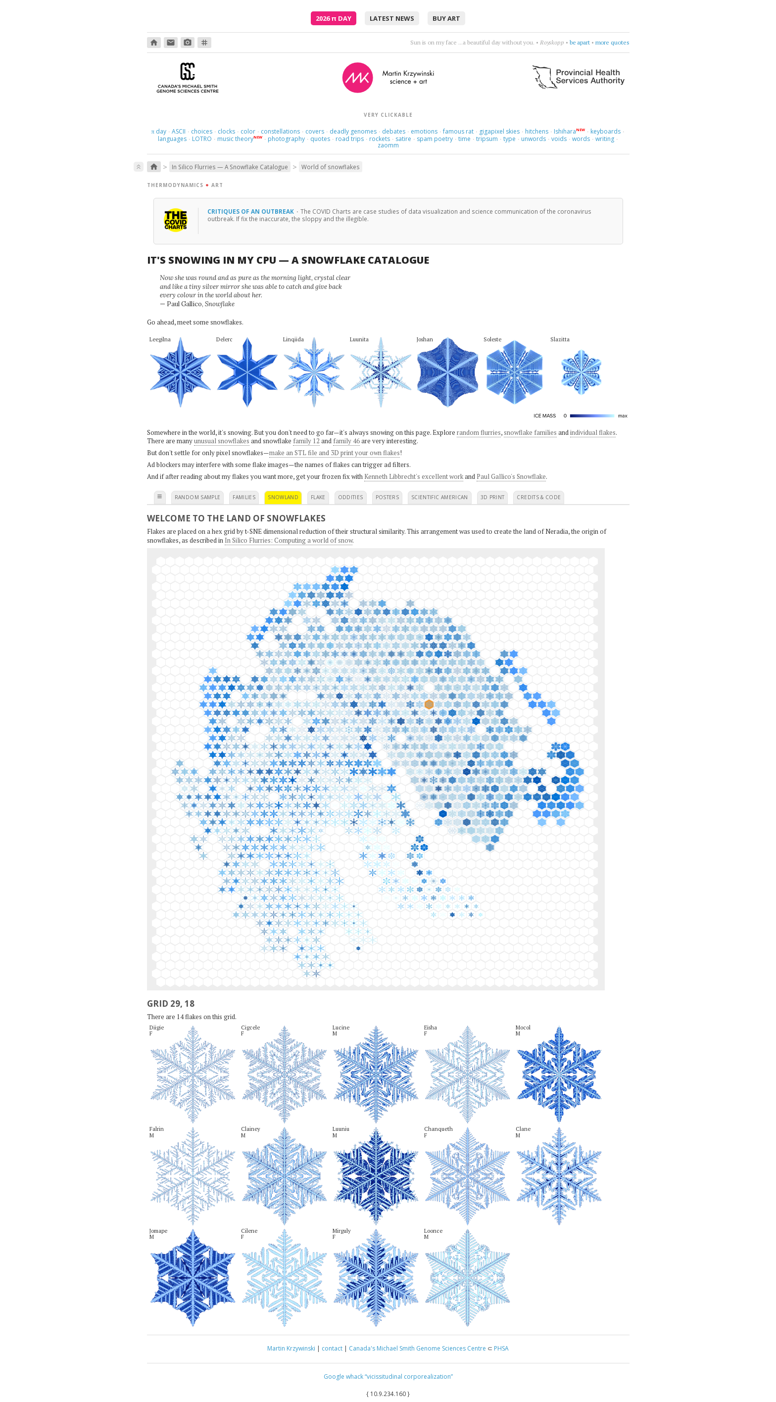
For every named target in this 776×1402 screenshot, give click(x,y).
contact (332, 1348)
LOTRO (202, 139)
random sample (198, 497)
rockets (379, 139)
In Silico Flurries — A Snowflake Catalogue (230, 167)
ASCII (179, 131)
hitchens (536, 131)
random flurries (479, 432)
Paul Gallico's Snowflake (511, 476)
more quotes (612, 42)
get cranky (576, 42)
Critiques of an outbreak (251, 211)
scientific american (439, 497)
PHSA (501, 1348)
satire (403, 139)
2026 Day (333, 18)
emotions (424, 131)
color (248, 131)
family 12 (306, 440)
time (464, 139)
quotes (320, 139)
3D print (493, 497)
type (509, 139)
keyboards (605, 131)
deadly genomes (353, 131)
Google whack (343, 1376)
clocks (226, 131)
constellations (280, 131)
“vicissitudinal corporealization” (409, 1376)
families (244, 497)
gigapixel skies (499, 131)
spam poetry (435, 139)
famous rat (458, 131)
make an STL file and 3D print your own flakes (334, 452)
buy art (446, 18)
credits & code (539, 497)
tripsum (487, 139)
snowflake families (530, 432)
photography (286, 139)
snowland (283, 497)
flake (318, 497)
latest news (392, 18)
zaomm (388, 145)
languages (172, 139)
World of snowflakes (330, 167)
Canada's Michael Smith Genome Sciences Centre (417, 1348)
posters (387, 497)
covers (314, 131)
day (158, 131)
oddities (350, 497)
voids (559, 139)
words (581, 139)
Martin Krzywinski (291, 1348)
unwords (533, 139)
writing (604, 139)
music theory (235, 139)
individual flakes (593, 432)
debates (393, 131)
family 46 (346, 440)
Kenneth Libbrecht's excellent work (413, 476)
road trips (350, 139)
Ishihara (565, 131)
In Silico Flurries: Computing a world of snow (288, 540)
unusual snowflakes (221, 440)
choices (201, 131)
